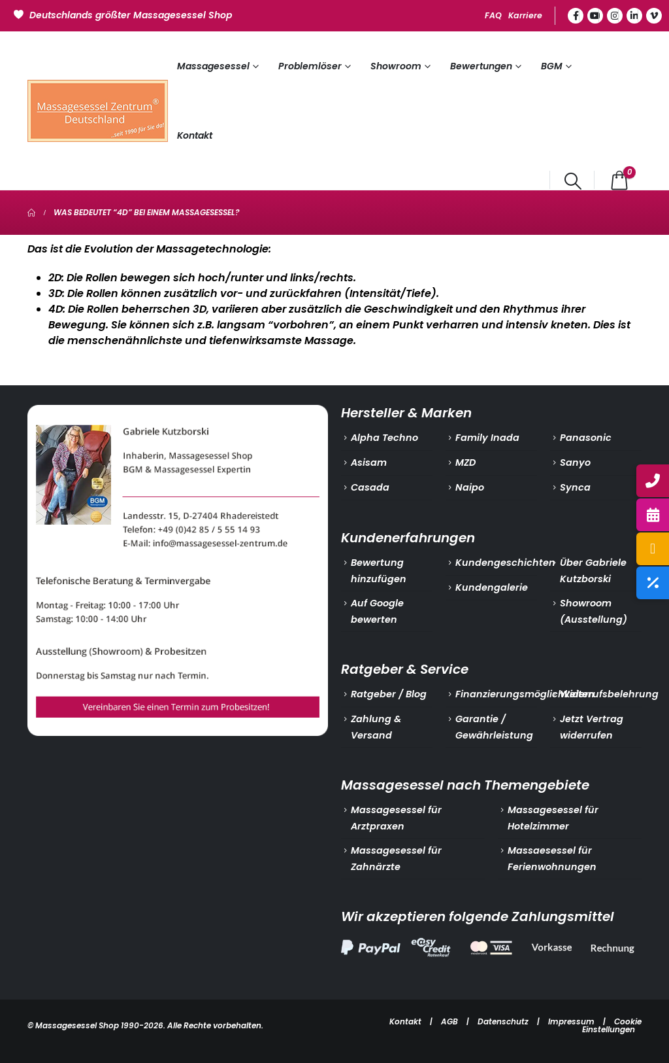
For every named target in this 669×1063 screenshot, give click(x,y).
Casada (370, 487)
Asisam (369, 462)
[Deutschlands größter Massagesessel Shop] (125, 14)
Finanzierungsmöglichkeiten (525, 694)
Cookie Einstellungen (612, 1025)
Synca (575, 487)
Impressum (571, 1021)
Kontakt (194, 135)
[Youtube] (595, 16)
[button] (573, 181)
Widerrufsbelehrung (609, 694)
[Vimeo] (654, 16)
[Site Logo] (97, 111)
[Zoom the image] (177, 412)
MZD (465, 462)
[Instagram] (615, 16)
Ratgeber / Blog (389, 694)
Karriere (525, 15)
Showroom (395, 66)
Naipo (469, 487)
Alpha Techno (384, 437)
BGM (552, 66)
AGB (449, 1021)
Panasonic (586, 437)
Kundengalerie (491, 587)
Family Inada (487, 437)
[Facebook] (575, 16)
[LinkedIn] (634, 16)
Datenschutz (503, 1021)
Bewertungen (481, 66)
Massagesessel (213, 66)
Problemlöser (310, 66)
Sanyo (575, 462)
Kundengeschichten (505, 562)
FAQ (493, 15)
